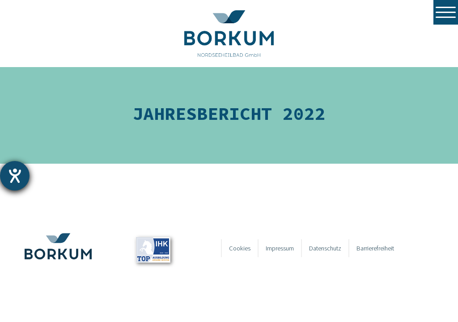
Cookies (239, 248)
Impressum (280, 248)
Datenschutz (325, 248)
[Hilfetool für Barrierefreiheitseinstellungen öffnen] (15, 176)
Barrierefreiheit (375, 248)
